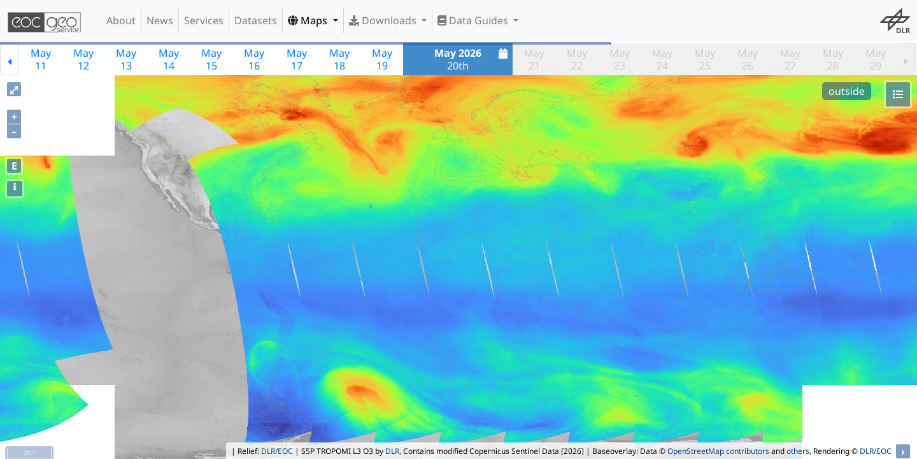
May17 (297, 59)
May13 (126, 59)
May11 (41, 59)
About (121, 20)
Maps (309, 20)
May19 (382, 59)
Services (204, 20)
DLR (392, 451)
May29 (875, 59)
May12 (83, 59)
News (159, 20)
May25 (705, 59)
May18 (339, 59)
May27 (790, 59)
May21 (534, 59)
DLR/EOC (277, 451)
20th (472, 59)
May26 (747, 59)
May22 (577, 59)
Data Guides (474, 20)
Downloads (384, 20)
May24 (662, 59)
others (797, 451)
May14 (169, 59)
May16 (254, 59)
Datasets (255, 20)
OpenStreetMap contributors (718, 451)
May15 (211, 59)
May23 (619, 59)
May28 (833, 59)
